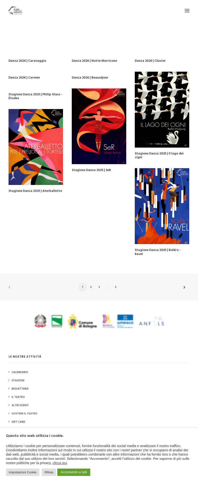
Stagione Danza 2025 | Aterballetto (35, 191)
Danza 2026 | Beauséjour (90, 77)
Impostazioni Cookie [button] (22, 472)
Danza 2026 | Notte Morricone (94, 61)
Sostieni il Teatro (24, 413)
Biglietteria (20, 388)
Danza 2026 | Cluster (150, 61)
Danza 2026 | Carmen (24, 77)
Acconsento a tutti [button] (74, 472)
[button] (187, 10)
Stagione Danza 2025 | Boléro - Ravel (158, 252)
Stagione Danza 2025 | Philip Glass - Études (36, 96)
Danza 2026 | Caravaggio (27, 61)
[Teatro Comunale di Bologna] (15, 10)
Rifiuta (49, 472)
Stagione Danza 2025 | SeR (91, 170)
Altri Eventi (20, 405)
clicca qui (60, 463)
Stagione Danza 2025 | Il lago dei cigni (159, 155)
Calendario (20, 372)
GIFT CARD (18, 422)
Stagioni (18, 380)
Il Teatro (18, 397)
